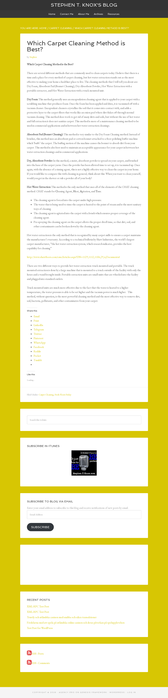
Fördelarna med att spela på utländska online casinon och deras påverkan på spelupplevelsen (75, 622)
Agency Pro (67, 692)
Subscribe (40, 527)
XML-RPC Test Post (38, 606)
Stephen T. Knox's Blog (84, 5)
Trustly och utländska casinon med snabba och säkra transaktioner (62, 617)
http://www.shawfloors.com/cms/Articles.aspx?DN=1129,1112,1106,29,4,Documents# (73, 257)
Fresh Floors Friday (63, 394)
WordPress (117, 692)
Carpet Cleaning (46, 394)
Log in (131, 692)
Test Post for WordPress (40, 628)
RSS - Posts (35, 653)
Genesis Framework (93, 692)
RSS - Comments (38, 663)
